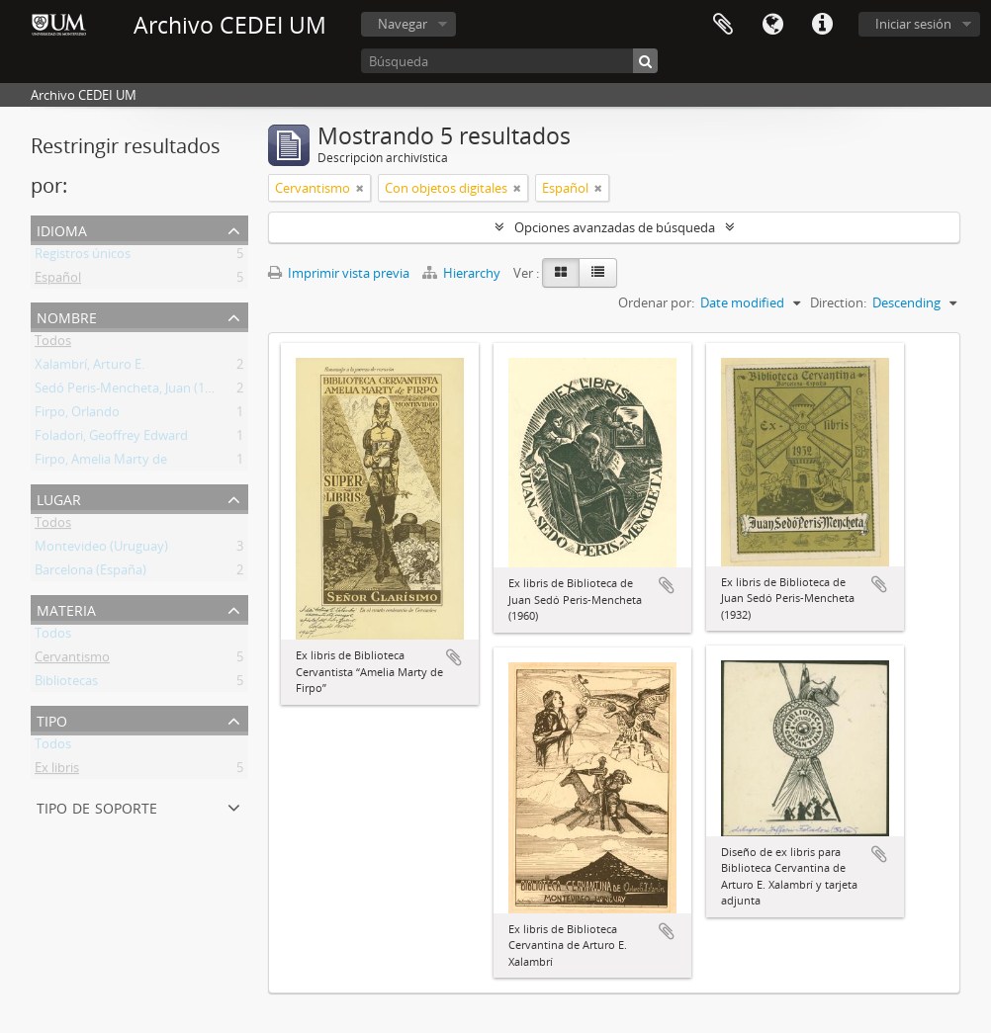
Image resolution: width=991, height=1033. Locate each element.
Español (58, 281)
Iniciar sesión (913, 24)
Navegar (402, 24)
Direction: (838, 302)
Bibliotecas (66, 684)
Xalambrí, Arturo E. (89, 368)
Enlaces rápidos (822, 24)
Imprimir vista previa (338, 273)
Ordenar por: (656, 302)
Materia (66, 608)
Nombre (67, 315)
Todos (53, 344)
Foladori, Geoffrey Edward (111, 439)
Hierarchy (462, 273)
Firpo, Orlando (77, 415)
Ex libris (57, 771)
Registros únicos (83, 257)
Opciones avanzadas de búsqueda (614, 227)
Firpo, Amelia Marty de (101, 463)
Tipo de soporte (97, 806)
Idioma (772, 24)
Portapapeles (723, 24)
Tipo (52, 719)
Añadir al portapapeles (454, 657)
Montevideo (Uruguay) (101, 550)
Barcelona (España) (90, 573)
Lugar (59, 497)
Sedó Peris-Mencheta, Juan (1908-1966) (148, 391)
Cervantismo (72, 660)
